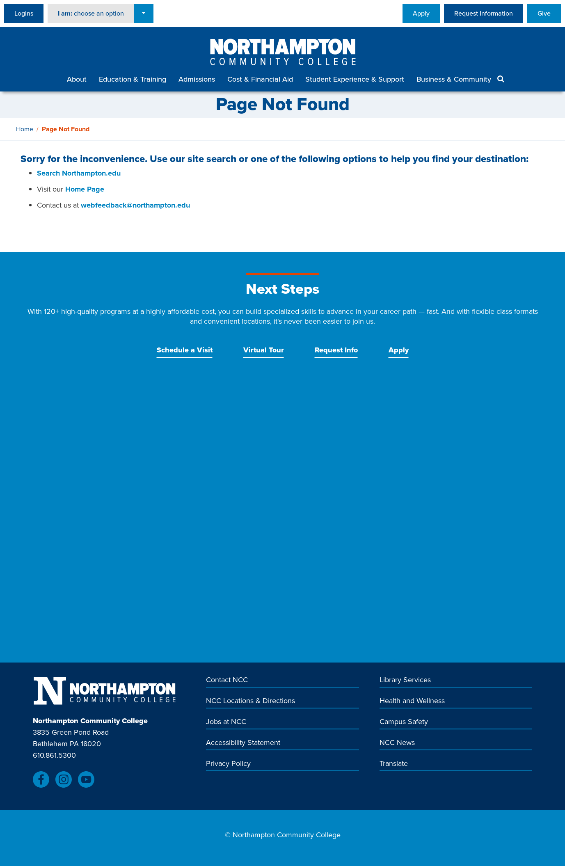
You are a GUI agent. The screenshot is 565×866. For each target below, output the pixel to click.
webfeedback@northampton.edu (135, 205)
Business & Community (453, 79)
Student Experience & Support (354, 79)
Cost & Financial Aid (260, 79)
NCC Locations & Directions (250, 701)
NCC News (397, 743)
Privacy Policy (228, 764)
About (77, 79)
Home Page (84, 189)
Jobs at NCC (226, 722)
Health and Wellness (412, 701)
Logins (23, 13)
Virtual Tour (263, 350)
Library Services (405, 680)
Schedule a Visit (185, 350)
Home (24, 129)
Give (544, 13)
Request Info (336, 350)
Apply (421, 13)
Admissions (196, 79)
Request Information (483, 13)
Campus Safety (404, 722)
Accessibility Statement (243, 743)
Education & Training (132, 79)
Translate (394, 764)
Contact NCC (227, 680)
